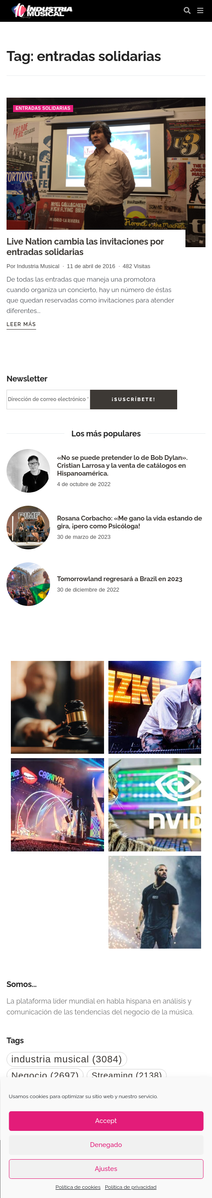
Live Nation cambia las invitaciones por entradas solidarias (85, 246)
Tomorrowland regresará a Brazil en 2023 (119, 579)
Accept (106, 1121)
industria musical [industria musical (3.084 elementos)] (66, 1059)
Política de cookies (78, 1187)
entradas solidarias (43, 108)
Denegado (106, 1145)
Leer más (21, 324)
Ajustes (106, 1169)
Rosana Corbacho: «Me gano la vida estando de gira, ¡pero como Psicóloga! (129, 522)
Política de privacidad (130, 1187)
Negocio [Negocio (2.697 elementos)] (45, 1075)
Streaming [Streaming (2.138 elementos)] (126, 1075)
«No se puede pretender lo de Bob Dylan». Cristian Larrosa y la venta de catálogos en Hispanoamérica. (122, 465)
